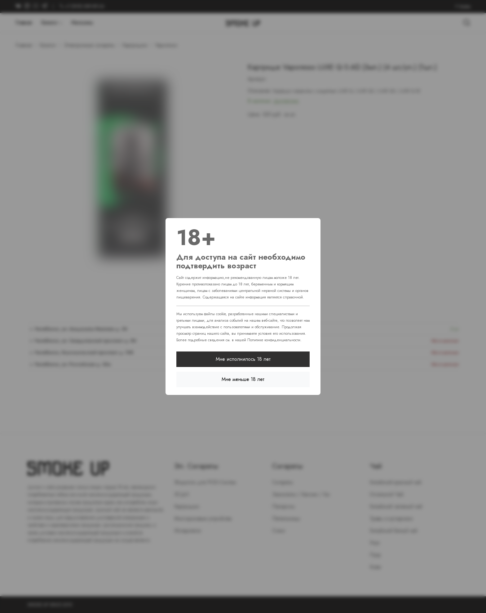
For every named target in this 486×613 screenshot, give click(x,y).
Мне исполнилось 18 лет (243, 359)
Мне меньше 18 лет (243, 379)
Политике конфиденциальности (273, 340)
